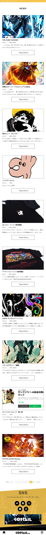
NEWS (10, 42)
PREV (7, 482)
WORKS (14, 42)
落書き (11, 136)
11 (34, 482)
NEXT (38, 482)
